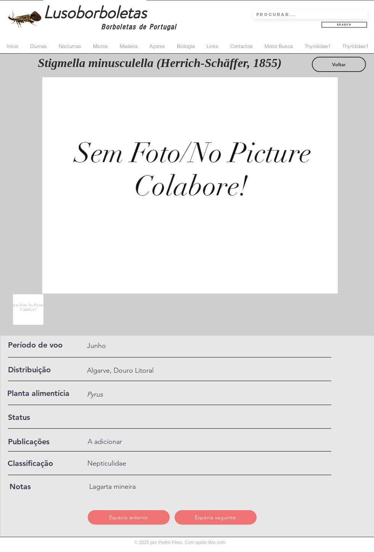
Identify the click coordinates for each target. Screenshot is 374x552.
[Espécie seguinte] (216, 517)
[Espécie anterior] (129, 517)
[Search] (344, 25)
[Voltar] (339, 64)
